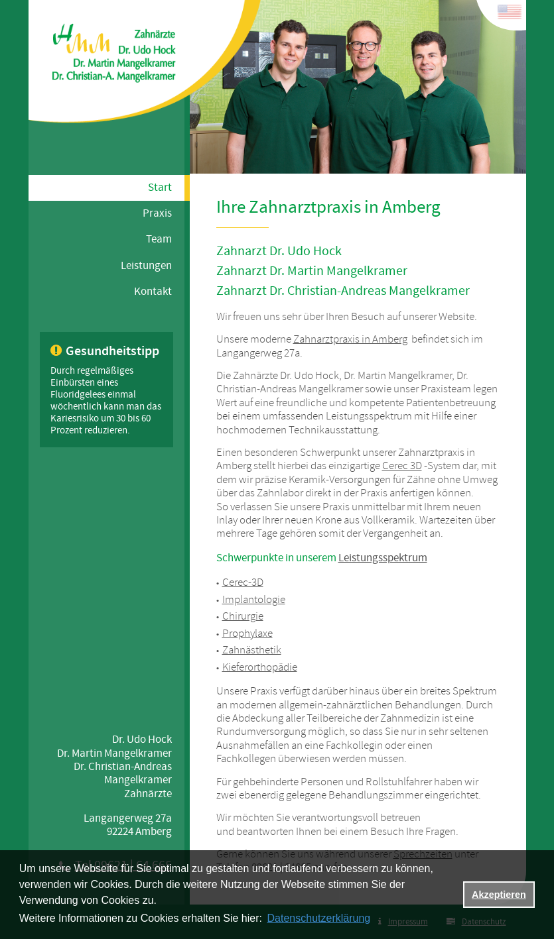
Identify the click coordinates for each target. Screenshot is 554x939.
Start (160, 187)
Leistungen (146, 265)
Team (159, 239)
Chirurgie (242, 616)
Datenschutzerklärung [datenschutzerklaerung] (319, 918)
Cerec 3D (402, 466)
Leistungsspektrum (382, 558)
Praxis (157, 213)
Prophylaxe (247, 633)
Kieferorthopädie (259, 667)
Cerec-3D (242, 582)
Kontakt (153, 291)
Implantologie (253, 600)
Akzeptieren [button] (499, 894)
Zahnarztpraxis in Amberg (350, 339)
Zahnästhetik (251, 650)
